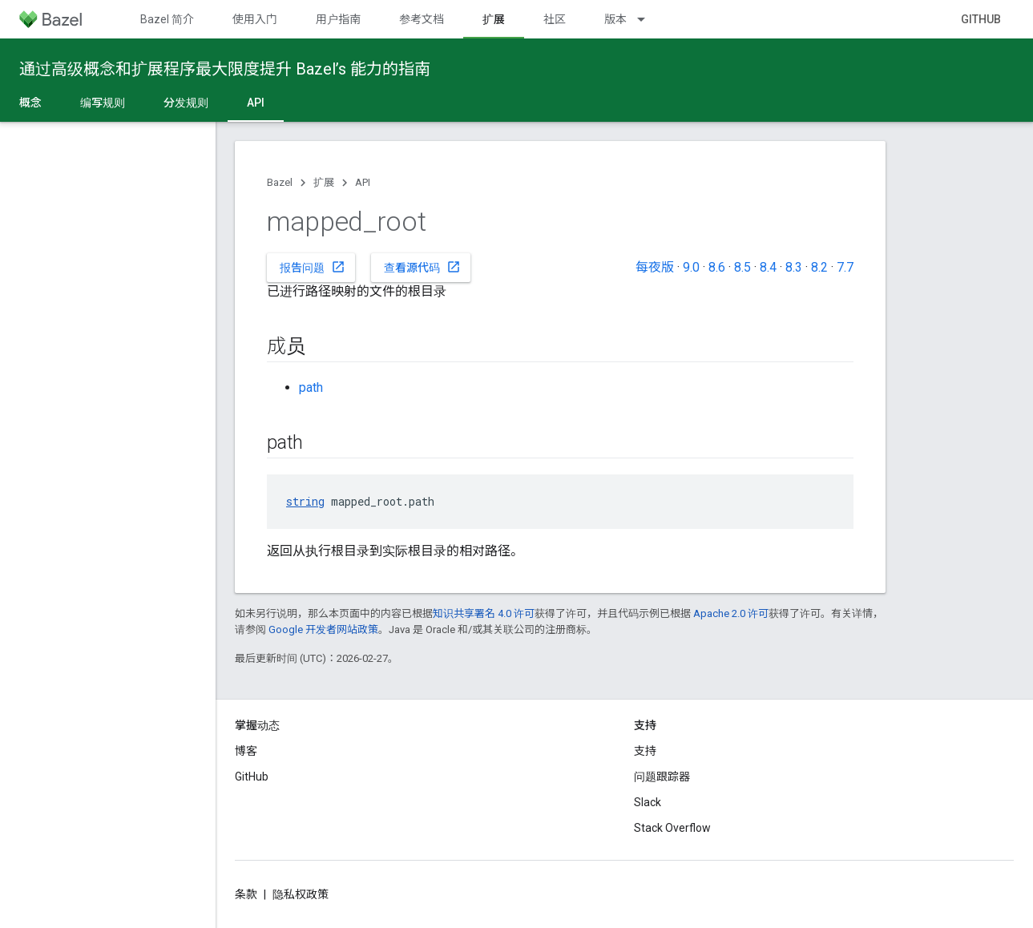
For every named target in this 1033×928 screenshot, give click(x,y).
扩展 (323, 182)
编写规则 (102, 102)
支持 (645, 750)
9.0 (691, 267)
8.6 (716, 267)
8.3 (793, 267)
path (311, 387)
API (362, 182)
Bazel (280, 182)
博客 (246, 750)
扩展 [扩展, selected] (493, 19)
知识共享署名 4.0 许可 (484, 613)
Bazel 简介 (167, 19)
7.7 (845, 267)
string (305, 501)
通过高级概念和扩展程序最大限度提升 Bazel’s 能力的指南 (224, 69)
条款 (246, 894)
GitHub (981, 19)
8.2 (819, 267)
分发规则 (185, 102)
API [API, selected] (255, 102)
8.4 (768, 267)
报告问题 (312, 267)
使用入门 (254, 19)
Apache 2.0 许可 (731, 613)
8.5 (742, 267)
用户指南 (338, 19)
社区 (554, 19)
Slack (647, 802)
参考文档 (421, 19)
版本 (615, 19)
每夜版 (655, 267)
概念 (30, 102)
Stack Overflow (672, 827)
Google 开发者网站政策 (323, 629)
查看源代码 (422, 267)
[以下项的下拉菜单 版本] (648, 19)
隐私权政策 (300, 894)
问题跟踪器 (662, 776)
